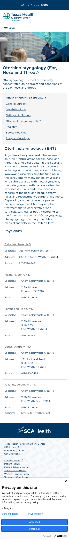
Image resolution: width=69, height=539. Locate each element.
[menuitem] (34, 430)
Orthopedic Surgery (18, 115)
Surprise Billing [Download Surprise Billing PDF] (14, 460)
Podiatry (11, 126)
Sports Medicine (16, 132)
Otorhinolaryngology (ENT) (23, 121)
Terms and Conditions (16, 477)
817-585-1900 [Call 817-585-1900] (34, 5)
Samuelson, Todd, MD (18, 308)
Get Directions (12, 453)
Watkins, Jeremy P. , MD (20, 384)
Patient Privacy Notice (16, 467)
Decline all (34, 529)
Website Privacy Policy (16, 474)
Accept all (34, 522)
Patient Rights (12, 464)
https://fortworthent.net (35, 413)
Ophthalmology (16, 109)
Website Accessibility (15, 470)
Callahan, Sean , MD (17, 244)
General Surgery (16, 103)
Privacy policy (35, 513)
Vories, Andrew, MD (17, 346)
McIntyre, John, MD (17, 274)
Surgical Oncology (18, 138)
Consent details (10, 513)
